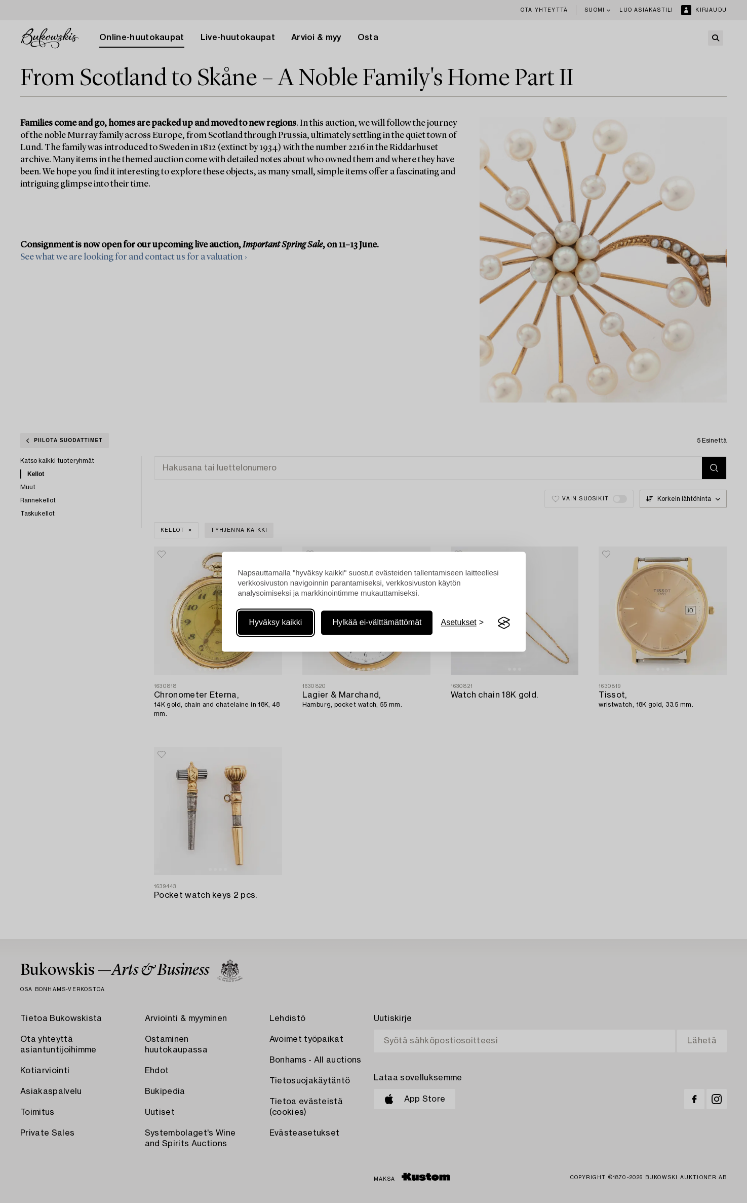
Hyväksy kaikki (275, 622)
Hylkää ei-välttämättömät (376, 622)
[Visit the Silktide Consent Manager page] (504, 623)
